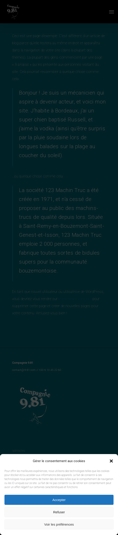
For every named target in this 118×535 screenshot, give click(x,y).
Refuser (59, 512)
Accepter (58, 500)
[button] (111, 461)
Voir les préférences (59, 524)
